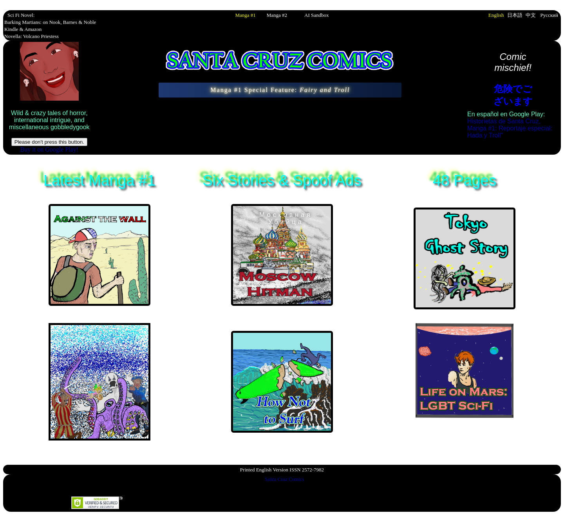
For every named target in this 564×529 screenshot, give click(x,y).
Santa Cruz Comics (284, 479)
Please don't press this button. (49, 142)
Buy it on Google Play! (49, 149)
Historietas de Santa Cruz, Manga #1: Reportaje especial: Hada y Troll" (509, 128)
